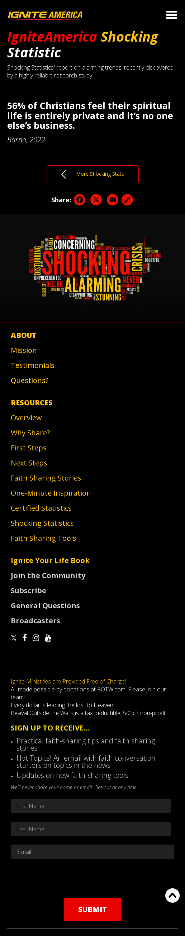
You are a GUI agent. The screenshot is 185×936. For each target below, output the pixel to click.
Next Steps (29, 463)
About (24, 335)
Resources (32, 402)
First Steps (29, 448)
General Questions (45, 605)
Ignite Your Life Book (50, 560)
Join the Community (48, 575)
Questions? (29, 380)
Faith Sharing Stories (46, 478)
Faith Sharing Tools (43, 538)
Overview (26, 417)
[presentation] (92, 878)
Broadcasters (35, 620)
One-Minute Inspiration (51, 493)
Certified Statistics (41, 508)
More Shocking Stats (92, 174)
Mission (24, 350)
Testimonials (32, 365)
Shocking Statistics (42, 523)
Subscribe (28, 590)
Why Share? (30, 433)
